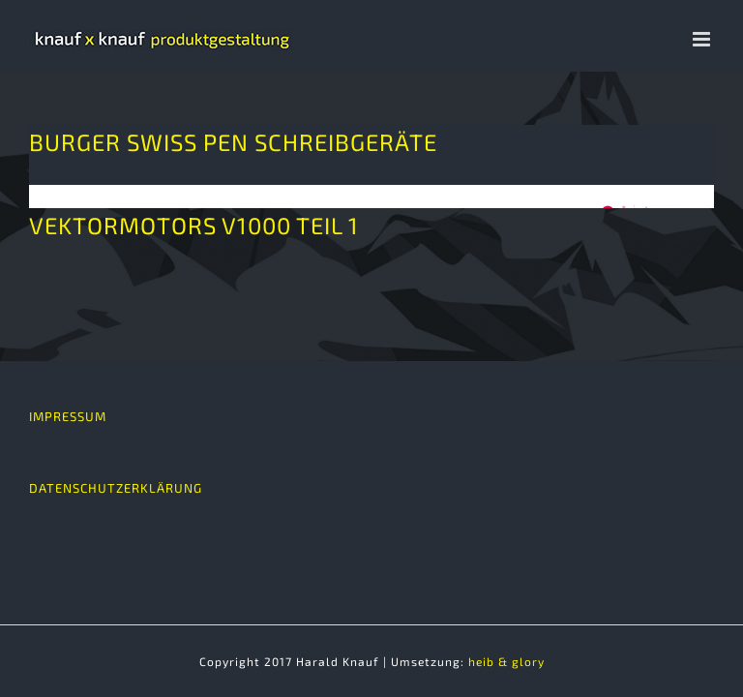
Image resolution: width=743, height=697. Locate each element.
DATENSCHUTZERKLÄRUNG (115, 488)
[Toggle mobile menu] (703, 39)
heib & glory (506, 661)
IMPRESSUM (67, 416)
